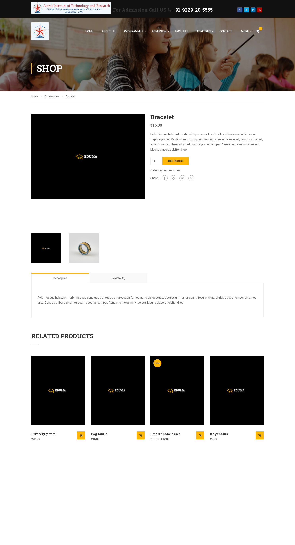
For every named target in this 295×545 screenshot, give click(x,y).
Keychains (219, 434)
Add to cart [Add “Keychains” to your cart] (260, 435)
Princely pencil (44, 434)
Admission (159, 31)
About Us (108, 31)
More (245, 31)
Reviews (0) (118, 278)
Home (89, 31)
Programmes (133, 31)
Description (60, 278)
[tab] (60, 278)
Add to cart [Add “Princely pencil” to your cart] (81, 435)
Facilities (181, 31)
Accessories (52, 96)
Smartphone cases (165, 434)
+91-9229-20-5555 (193, 10)
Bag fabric (99, 434)
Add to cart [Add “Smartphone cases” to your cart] (200, 435)
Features (204, 31)
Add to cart (175, 161)
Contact (225, 31)
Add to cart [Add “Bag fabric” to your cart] (141, 435)
